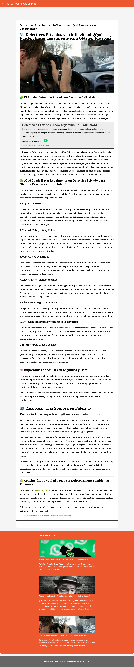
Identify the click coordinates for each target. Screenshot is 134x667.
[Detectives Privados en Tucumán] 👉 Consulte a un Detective (62, 635)
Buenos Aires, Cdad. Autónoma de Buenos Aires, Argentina (49, 516)
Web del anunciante (43, 145)
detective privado (42, 490)
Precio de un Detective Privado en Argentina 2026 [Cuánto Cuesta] (64, 596)
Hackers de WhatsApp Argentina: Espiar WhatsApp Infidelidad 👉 (64, 559)
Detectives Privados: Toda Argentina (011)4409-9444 (59, 125)
